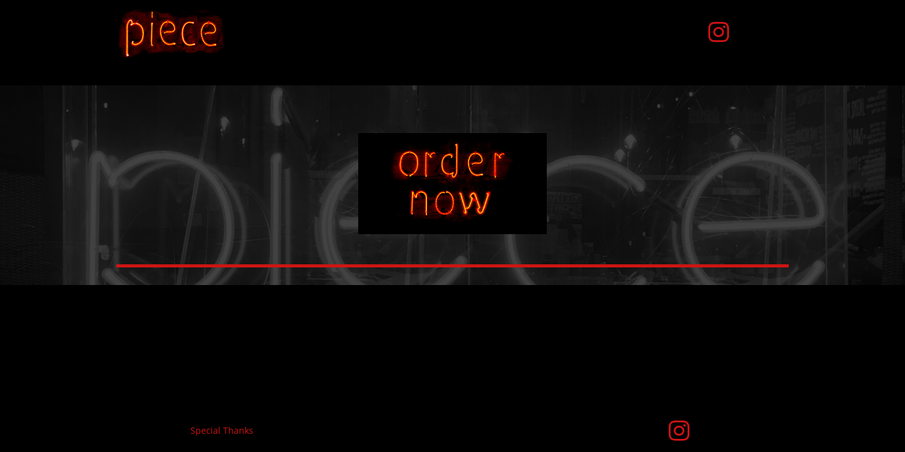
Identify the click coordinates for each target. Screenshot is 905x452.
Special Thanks (221, 430)
